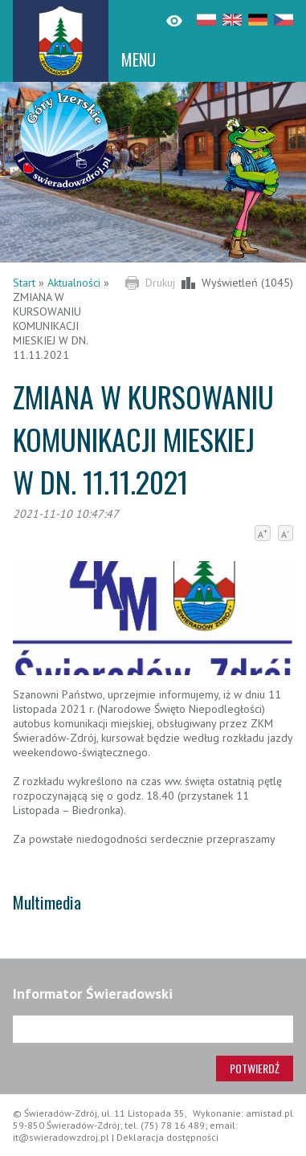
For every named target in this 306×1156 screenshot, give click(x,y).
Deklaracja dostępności (167, 1137)
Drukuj (160, 282)
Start (24, 282)
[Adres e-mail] (153, 1029)
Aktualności (73, 282)
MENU (138, 59)
